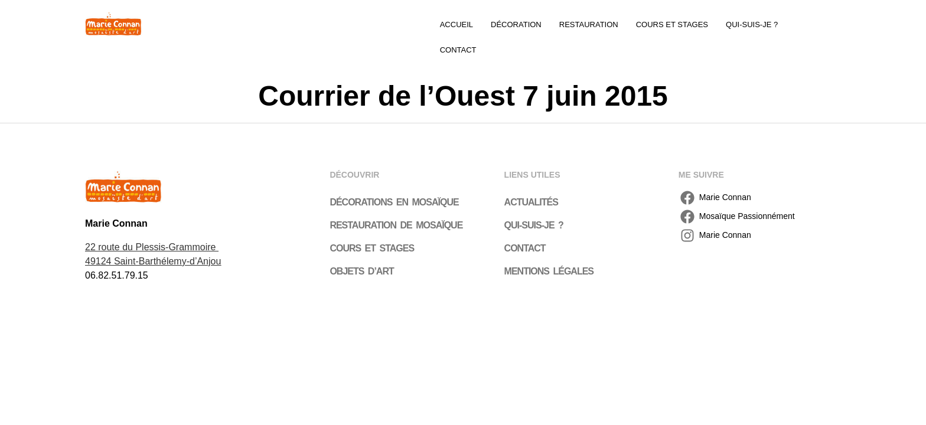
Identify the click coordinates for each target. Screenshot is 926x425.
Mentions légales (549, 248)
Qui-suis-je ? (752, 24)
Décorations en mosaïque (394, 179)
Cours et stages (672, 24)
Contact (813, 24)
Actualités (531, 179)
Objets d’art (361, 248)
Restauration (588, 24)
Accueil (456, 24)
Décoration (516, 24)
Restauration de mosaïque (396, 202)
